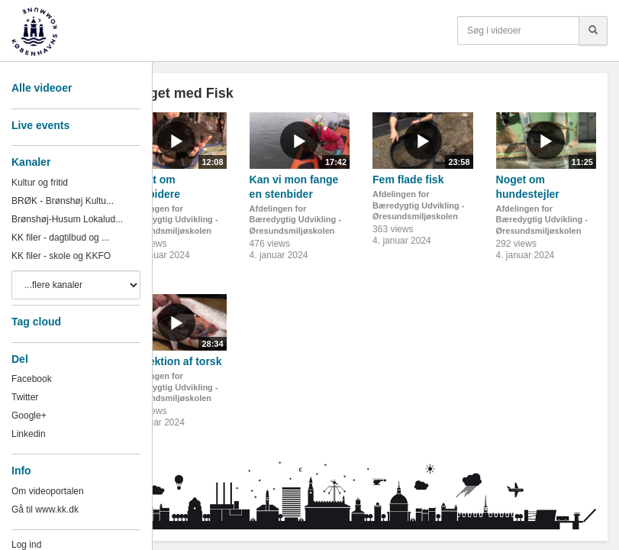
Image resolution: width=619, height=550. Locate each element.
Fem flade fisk (407, 179)
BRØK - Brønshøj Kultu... (62, 201)
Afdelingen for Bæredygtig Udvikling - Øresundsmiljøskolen (172, 219)
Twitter (24, 397)
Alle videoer (41, 88)
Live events (40, 125)
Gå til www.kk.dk (45, 509)
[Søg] (593, 30)
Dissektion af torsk (173, 361)
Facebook (31, 379)
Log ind (26, 544)
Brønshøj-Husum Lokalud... (67, 219)
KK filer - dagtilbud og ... (60, 237)
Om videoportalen (47, 491)
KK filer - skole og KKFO (61, 256)
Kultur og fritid (39, 182)
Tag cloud (36, 321)
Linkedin (28, 434)
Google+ (29, 415)
